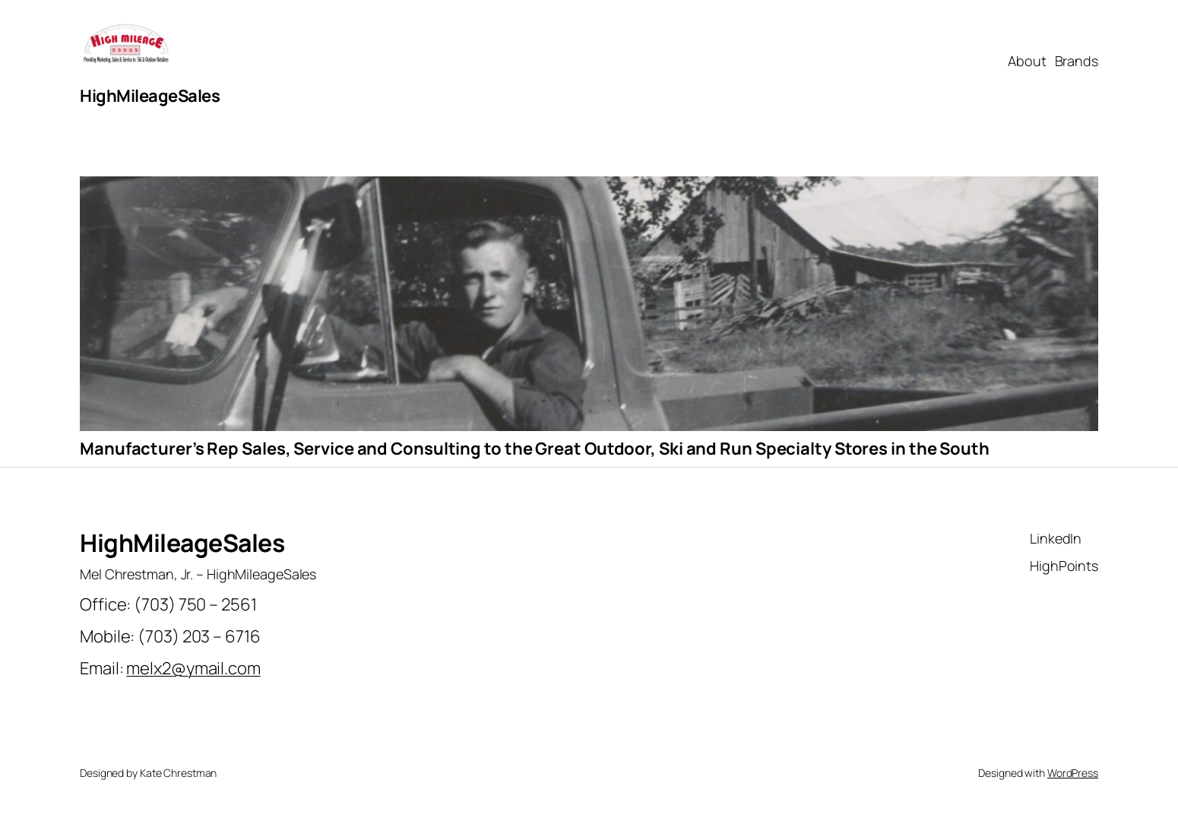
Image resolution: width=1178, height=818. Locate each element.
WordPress (1072, 773)
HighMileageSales (150, 95)
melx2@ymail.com (193, 668)
